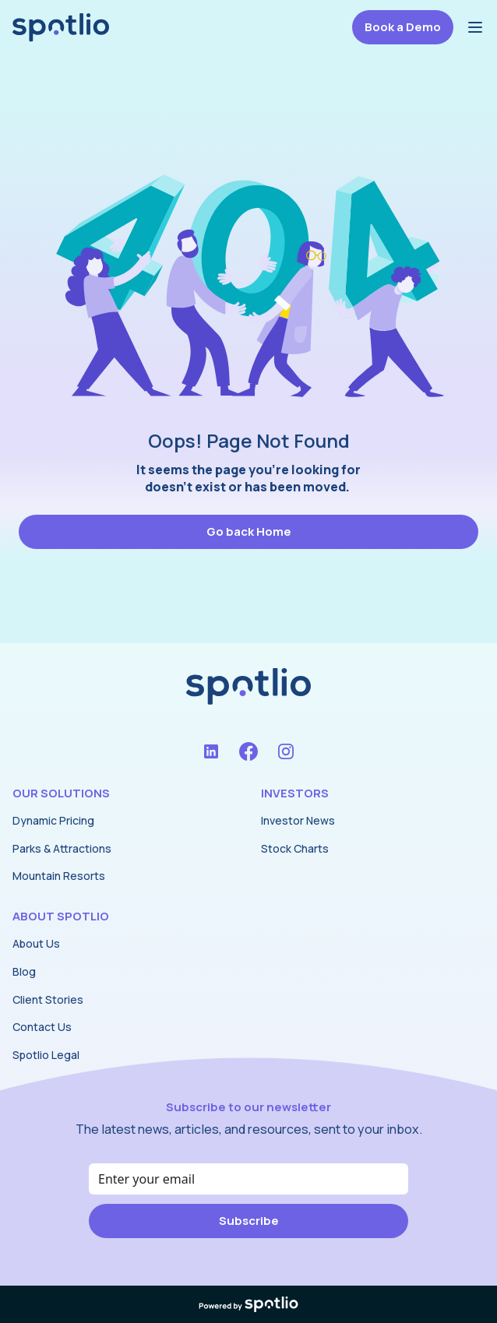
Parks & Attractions (61, 848)
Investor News (298, 820)
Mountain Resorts (58, 875)
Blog (24, 971)
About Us (36, 943)
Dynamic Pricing (53, 820)
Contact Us (42, 1026)
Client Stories (47, 999)
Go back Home (248, 531)
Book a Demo (403, 27)
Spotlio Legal (45, 1054)
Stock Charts (295, 848)
